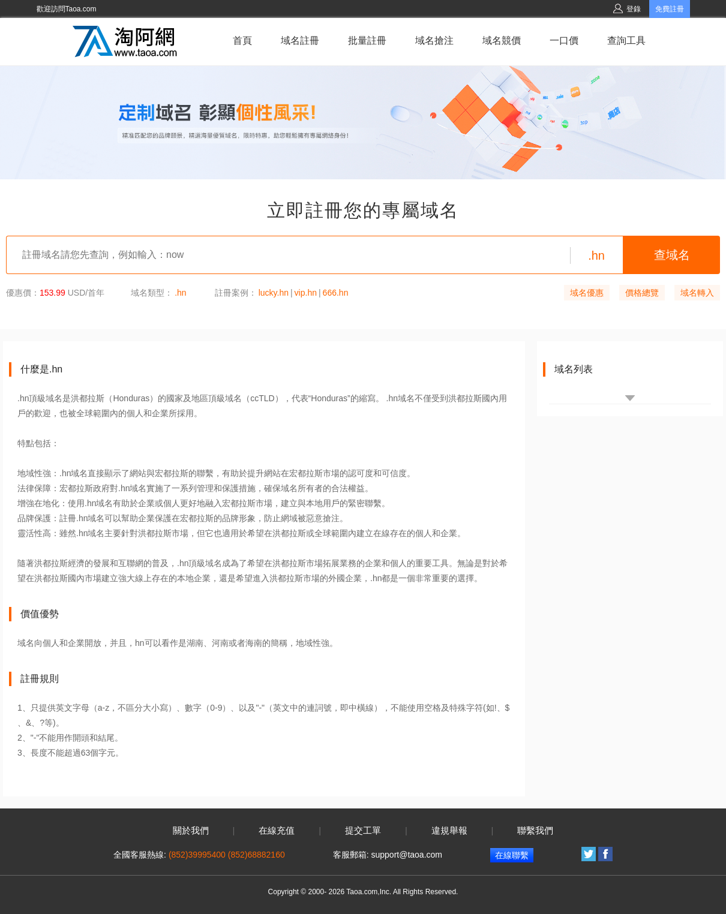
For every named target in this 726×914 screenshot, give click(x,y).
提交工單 (363, 830)
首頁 (242, 40)
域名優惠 (587, 292)
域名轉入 (697, 292)
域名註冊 (300, 40)
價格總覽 (642, 292)
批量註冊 (367, 40)
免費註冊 (669, 9)
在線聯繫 (512, 855)
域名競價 (501, 40)
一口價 (564, 40)
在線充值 (277, 830)
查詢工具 (626, 40)
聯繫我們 (535, 830)
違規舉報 (449, 830)
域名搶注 (434, 40)
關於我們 (191, 830)
